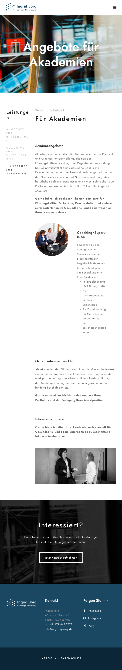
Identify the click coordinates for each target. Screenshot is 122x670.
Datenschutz (71, 658)
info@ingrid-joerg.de (59, 629)
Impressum (49, 658)
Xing (89, 626)
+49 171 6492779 (60, 625)
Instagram (92, 618)
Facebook (92, 611)
